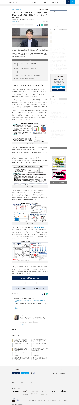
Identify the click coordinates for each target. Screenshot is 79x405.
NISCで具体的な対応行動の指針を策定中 (27, 78)
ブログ (31, 402)
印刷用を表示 (15, 313)
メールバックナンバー (58, 84)
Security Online (22, 2)
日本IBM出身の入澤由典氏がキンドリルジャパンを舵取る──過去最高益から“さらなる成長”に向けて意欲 (21, 369)
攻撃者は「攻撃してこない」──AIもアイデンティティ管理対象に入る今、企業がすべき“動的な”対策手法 (39, 373)
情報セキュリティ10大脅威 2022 (40, 227)
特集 (53, 2)
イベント (49, 2)
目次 (38, 60)
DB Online (28, 2)
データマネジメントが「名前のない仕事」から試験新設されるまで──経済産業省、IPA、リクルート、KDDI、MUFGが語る (21, 360)
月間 (62, 29)
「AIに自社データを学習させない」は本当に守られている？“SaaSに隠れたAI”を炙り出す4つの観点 (39, 378)
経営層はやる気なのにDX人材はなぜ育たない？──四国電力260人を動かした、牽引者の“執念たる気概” (21, 373)
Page (15, 68)
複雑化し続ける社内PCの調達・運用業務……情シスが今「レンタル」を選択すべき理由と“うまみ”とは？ (39, 360)
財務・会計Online (35, 2)
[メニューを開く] (6, 2)
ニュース (41, 2)
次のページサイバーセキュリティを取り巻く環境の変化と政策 (30, 278)
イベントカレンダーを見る (58, 182)
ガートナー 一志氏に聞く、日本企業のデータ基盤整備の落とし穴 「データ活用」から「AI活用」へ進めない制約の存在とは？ (58, 140)
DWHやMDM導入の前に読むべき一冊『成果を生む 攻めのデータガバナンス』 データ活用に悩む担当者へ (40, 369)
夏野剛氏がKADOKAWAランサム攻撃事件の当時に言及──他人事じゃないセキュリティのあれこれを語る (21, 378)
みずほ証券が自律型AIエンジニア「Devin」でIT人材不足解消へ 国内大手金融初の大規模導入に (21, 364)
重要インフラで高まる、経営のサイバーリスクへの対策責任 (30, 75)
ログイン (59, 89)
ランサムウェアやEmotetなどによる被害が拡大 (28, 63)
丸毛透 (17, 21)
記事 (45, 2)
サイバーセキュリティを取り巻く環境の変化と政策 (28, 68)
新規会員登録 (58, 87)
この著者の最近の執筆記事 (24, 343)
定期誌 (57, 2)
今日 (54, 29)
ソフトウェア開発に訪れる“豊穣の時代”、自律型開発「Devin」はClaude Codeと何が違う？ (40, 364)
